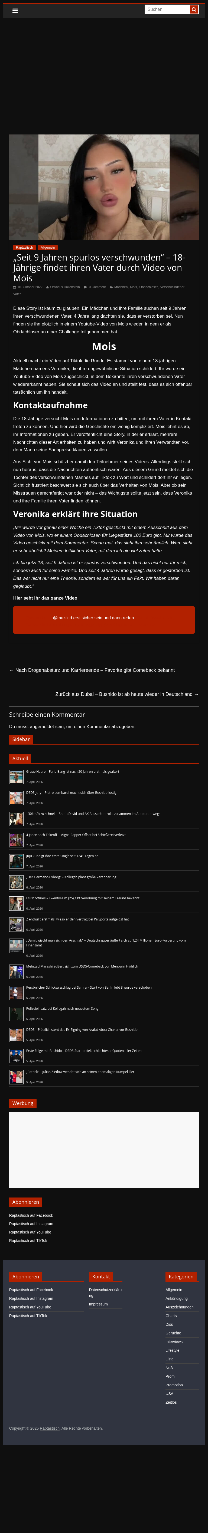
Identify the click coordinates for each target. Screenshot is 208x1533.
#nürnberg (59, 624)
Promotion (174, 1385)
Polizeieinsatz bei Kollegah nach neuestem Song (62, 1008)
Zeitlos (171, 1402)
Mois (133, 287)
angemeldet (42, 726)
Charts (171, 1316)
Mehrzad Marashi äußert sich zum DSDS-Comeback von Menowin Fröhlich (82, 966)
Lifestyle (172, 1350)
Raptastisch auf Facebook (31, 1215)
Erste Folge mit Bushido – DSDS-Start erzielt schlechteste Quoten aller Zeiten (84, 1050)
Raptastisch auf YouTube (30, 1232)
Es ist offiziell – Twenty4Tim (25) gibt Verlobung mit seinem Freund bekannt (82, 898)
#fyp (140, 618)
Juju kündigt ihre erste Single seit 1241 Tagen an (62, 856)
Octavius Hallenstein (65, 287)
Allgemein (48, 247)
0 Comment (95, 287)
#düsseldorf (36, 624)
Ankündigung (176, 1298)
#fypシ (101, 624)
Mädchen (121, 287)
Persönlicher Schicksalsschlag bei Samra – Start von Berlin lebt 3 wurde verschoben (89, 987)
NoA (169, 1368)
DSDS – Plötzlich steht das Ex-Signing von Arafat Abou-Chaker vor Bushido (82, 1029)
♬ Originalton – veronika (132, 624)
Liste (169, 1359)
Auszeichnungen (179, 1307)
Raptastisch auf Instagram (31, 1224)
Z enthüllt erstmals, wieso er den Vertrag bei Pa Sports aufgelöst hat (77, 919)
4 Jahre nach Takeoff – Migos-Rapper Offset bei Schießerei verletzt (76, 835)
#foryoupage (82, 624)
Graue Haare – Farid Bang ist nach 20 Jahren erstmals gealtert (72, 771)
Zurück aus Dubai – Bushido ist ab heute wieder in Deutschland (127, 694)
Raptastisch (24, 247)
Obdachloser (148, 287)
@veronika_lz (38, 618)
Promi (170, 1376)
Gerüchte (173, 1333)
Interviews (174, 1342)
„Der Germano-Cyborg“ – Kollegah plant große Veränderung (71, 877)
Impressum (98, 1304)
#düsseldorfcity (160, 618)
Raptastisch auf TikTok (28, 1240)
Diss (169, 1324)
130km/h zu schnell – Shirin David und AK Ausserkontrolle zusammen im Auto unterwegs (93, 813)
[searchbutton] (194, 9)
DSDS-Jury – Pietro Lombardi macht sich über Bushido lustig (71, 792)
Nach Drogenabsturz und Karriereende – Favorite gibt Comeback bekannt (92, 670)
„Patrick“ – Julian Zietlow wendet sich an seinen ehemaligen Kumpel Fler (80, 1072)
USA (169, 1393)
